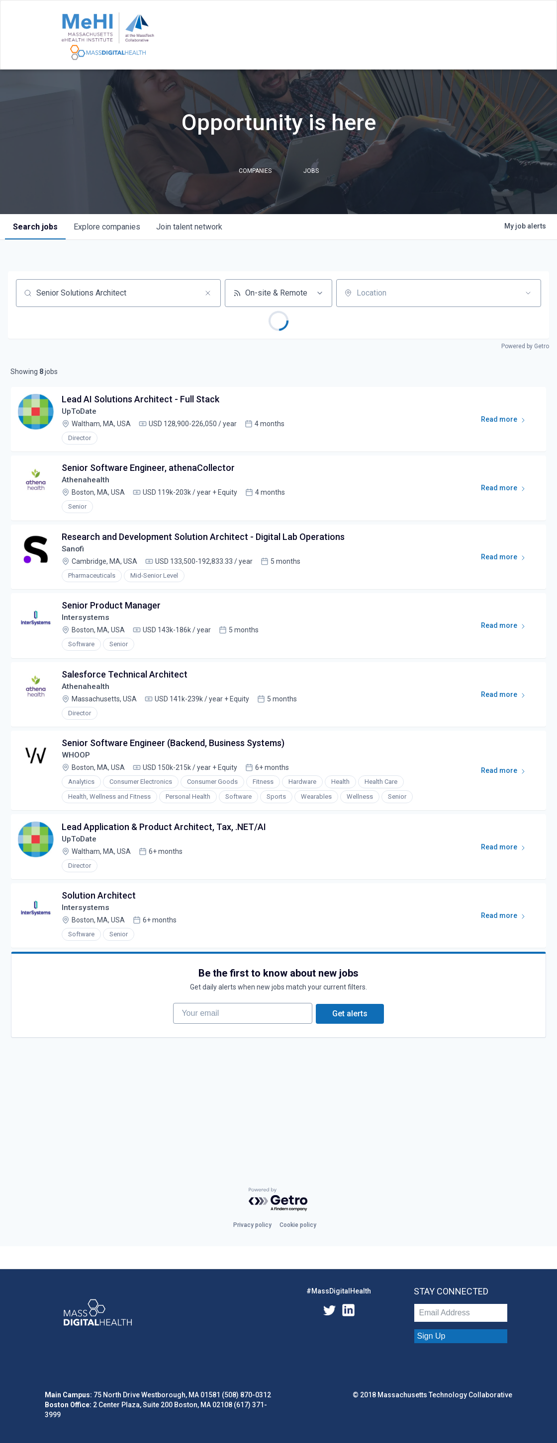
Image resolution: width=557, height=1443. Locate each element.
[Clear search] (208, 293)
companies (107, 226)
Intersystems (86, 624)
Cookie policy (297, 1224)
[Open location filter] (528, 293)
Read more (506, 423)
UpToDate (81, 412)
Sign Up (431, 1336)
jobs (35, 226)
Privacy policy (252, 1224)
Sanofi (74, 553)
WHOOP (77, 765)
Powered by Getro (525, 346)
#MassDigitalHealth (338, 1291)
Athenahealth (86, 483)
